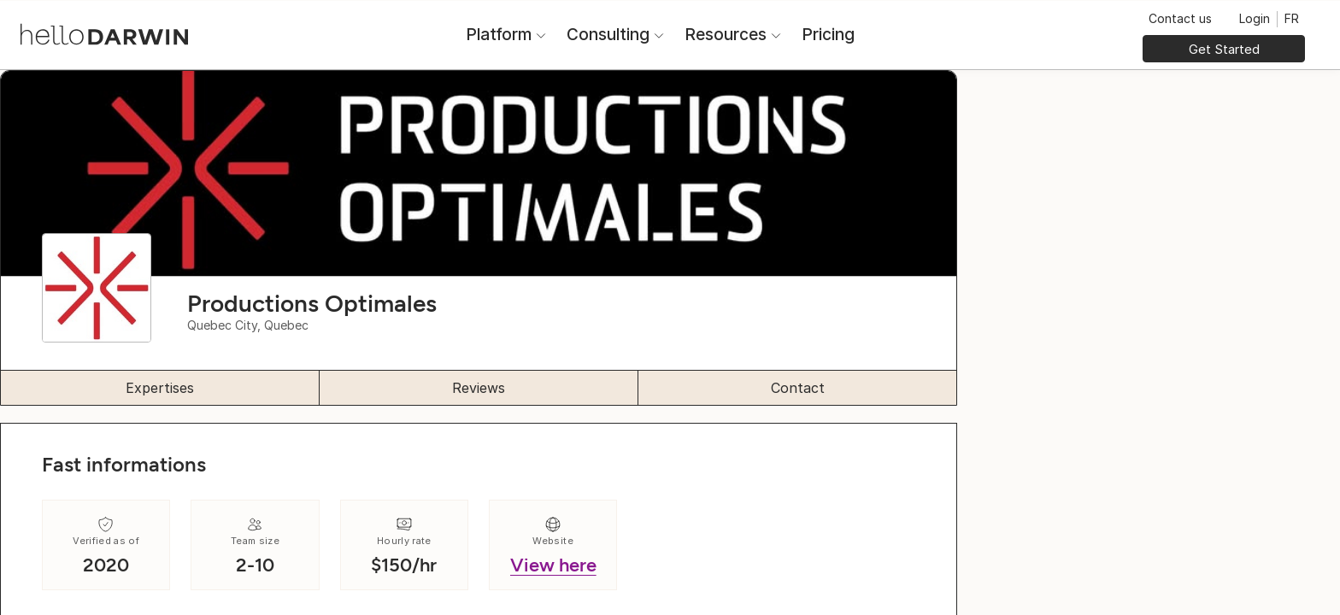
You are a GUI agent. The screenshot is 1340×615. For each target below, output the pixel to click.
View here (553, 565)
